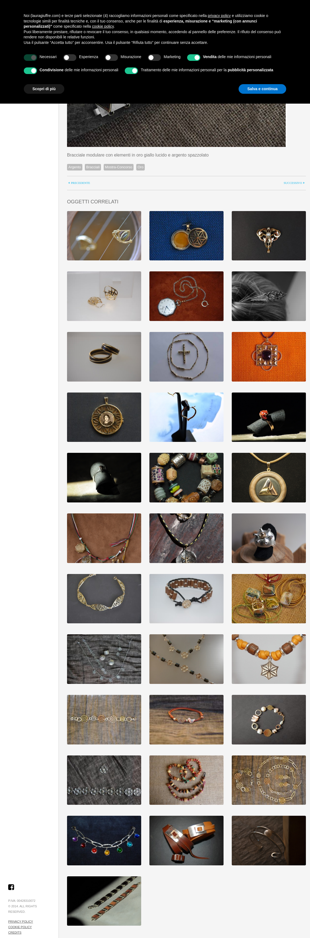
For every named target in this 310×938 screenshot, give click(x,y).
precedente (80, 182)
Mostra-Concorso (118, 167)
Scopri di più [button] (44, 89)
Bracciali (93, 167)
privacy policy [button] (219, 15)
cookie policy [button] (103, 26)
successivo (293, 182)
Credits (14, 932)
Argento (74, 167)
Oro (141, 167)
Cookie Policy (20, 927)
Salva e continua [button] (262, 89)
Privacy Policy (20, 921)
